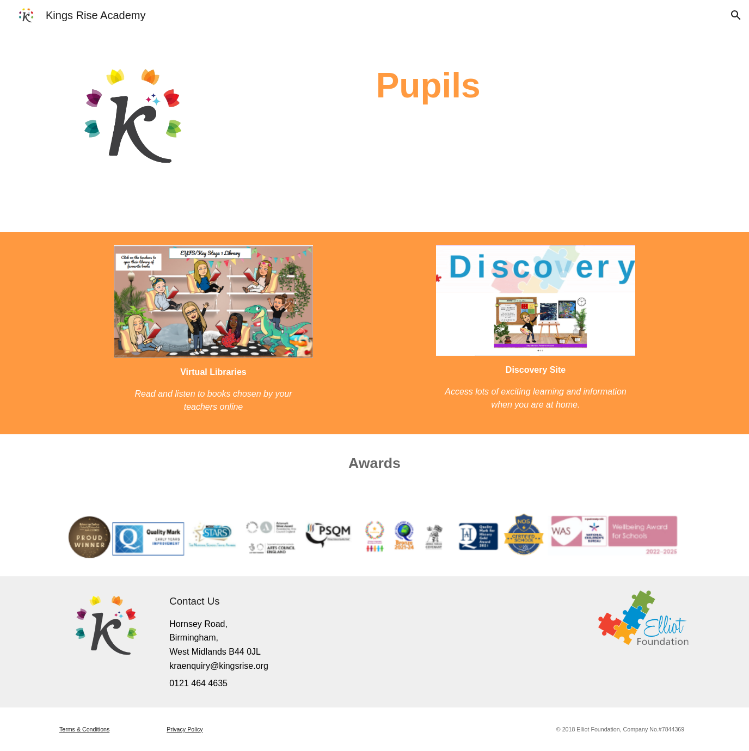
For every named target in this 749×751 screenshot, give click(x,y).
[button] (736, 15)
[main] (428, 75)
